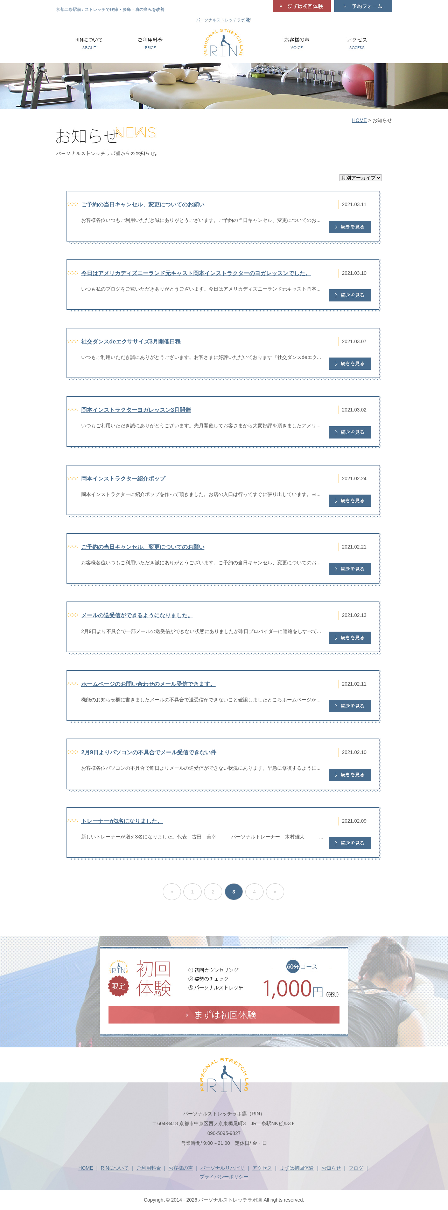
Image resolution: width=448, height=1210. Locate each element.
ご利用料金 (148, 1168)
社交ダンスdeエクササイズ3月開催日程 (131, 341)
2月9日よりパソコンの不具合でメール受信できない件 (148, 752)
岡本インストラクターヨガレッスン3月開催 (136, 410)
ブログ (356, 1168)
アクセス (262, 1168)
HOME (359, 120)
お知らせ (331, 1168)
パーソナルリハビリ (223, 1168)
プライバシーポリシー (224, 1177)
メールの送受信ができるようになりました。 (137, 615)
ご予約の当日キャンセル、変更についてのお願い (142, 204)
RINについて (115, 1168)
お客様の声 (180, 1168)
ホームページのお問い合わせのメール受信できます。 (148, 684)
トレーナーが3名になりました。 (122, 821)
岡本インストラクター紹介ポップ (123, 478)
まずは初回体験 (297, 1168)
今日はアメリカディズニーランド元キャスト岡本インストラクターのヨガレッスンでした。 (196, 273)
